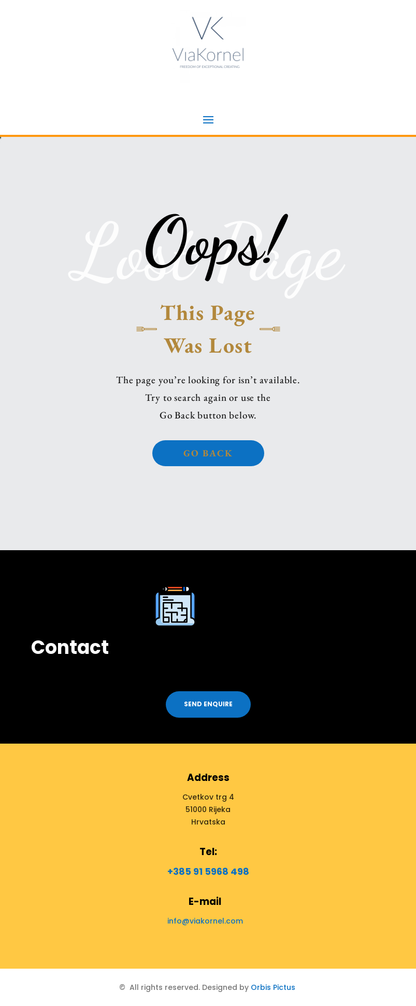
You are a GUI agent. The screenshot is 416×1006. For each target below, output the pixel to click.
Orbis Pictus (273, 987)
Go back (208, 453)
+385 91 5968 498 (208, 871)
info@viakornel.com (205, 921)
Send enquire (208, 704)
